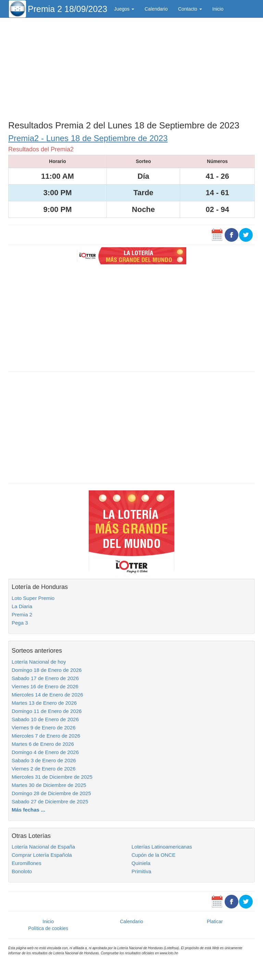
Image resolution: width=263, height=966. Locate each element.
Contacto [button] (190, 9)
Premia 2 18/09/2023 (67, 9)
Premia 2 (22, 614)
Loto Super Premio (33, 598)
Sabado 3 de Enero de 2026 (44, 760)
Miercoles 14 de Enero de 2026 (47, 695)
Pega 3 (20, 623)
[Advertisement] (131, 67)
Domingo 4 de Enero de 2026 (45, 752)
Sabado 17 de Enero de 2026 (45, 678)
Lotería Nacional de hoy (39, 662)
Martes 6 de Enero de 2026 (43, 744)
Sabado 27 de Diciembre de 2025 (50, 801)
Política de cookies (48, 928)
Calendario (156, 9)
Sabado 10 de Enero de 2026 (45, 719)
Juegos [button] (124, 9)
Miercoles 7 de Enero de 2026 (46, 736)
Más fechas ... (28, 810)
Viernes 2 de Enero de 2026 (44, 768)
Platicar (215, 921)
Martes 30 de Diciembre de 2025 (49, 785)
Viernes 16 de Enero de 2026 (45, 686)
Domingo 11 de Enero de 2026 (47, 711)
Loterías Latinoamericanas (162, 847)
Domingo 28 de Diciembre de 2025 (51, 793)
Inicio (218, 9)
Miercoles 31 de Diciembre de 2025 (52, 777)
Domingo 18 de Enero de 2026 (47, 670)
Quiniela (141, 863)
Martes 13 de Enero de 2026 (44, 703)
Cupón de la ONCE (153, 855)
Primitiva (141, 871)
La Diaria (22, 606)
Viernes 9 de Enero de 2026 (44, 727)
